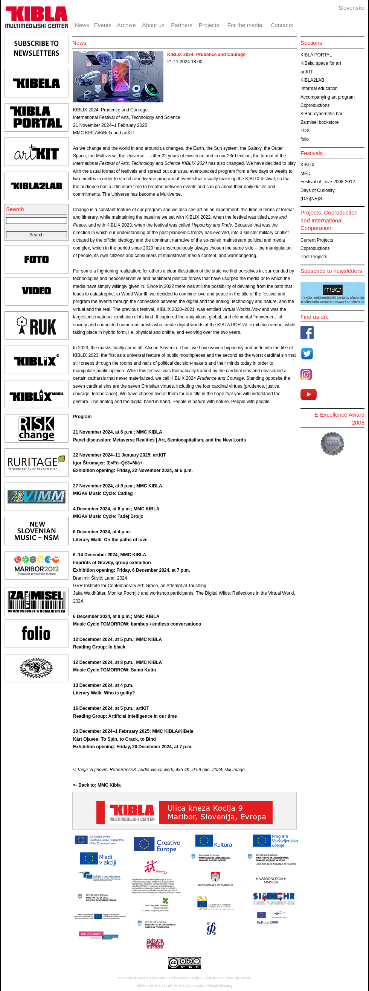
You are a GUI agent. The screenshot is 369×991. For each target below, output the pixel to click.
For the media (244, 25)
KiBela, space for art (320, 63)
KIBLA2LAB (312, 80)
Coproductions (314, 105)
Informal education (319, 88)
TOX (305, 130)
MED (305, 173)
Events (102, 25)
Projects (209, 25)
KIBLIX (307, 164)
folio (304, 139)
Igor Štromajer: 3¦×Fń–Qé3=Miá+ (107, 463)
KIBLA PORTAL (316, 55)
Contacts (282, 25)
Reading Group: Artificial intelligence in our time (125, 716)
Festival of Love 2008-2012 (327, 181)
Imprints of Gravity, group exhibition (112, 562)
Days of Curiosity (317, 190)
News (82, 25)
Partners (181, 25)
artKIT (306, 72)
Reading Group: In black (99, 647)
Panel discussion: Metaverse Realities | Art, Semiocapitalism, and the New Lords (159, 440)
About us (153, 25)
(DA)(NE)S (311, 198)
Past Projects (313, 256)
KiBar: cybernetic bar (321, 113)
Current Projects (316, 240)
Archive (126, 25)
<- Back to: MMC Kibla (96, 785)
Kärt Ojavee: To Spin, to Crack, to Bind (114, 739)
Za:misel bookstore (319, 122)
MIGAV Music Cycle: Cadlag (103, 493)
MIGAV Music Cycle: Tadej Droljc (108, 516)
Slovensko (351, 8)
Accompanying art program (327, 97)
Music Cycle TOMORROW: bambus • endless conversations (137, 624)
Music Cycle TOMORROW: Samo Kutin (114, 670)
